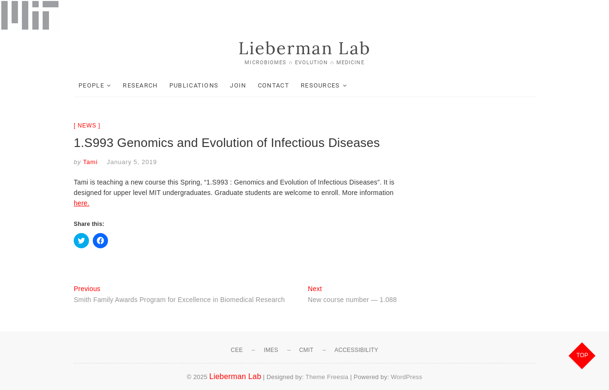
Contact (273, 85)
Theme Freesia (326, 376)
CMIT (306, 350)
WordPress (406, 376)
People (91, 85)
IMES (271, 350)
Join (238, 85)
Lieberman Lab (304, 48)
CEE (237, 350)
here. (81, 203)
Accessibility (356, 350)
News (87, 125)
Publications (194, 85)
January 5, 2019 (132, 162)
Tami (89, 162)
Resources (320, 85)
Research (140, 85)
